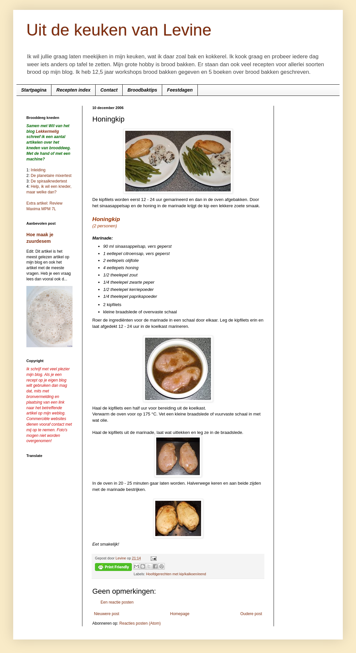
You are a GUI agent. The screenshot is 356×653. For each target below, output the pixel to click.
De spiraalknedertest (48, 181)
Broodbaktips (142, 90)
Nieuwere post (106, 613)
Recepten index (73, 90)
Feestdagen (180, 90)
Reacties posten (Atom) (140, 623)
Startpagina (33, 90)
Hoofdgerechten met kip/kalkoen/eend (176, 574)
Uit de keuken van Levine (118, 30)
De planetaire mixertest (51, 175)
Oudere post (251, 613)
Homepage (180, 613)
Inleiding (38, 170)
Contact (109, 90)
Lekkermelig (47, 131)
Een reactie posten (117, 602)
